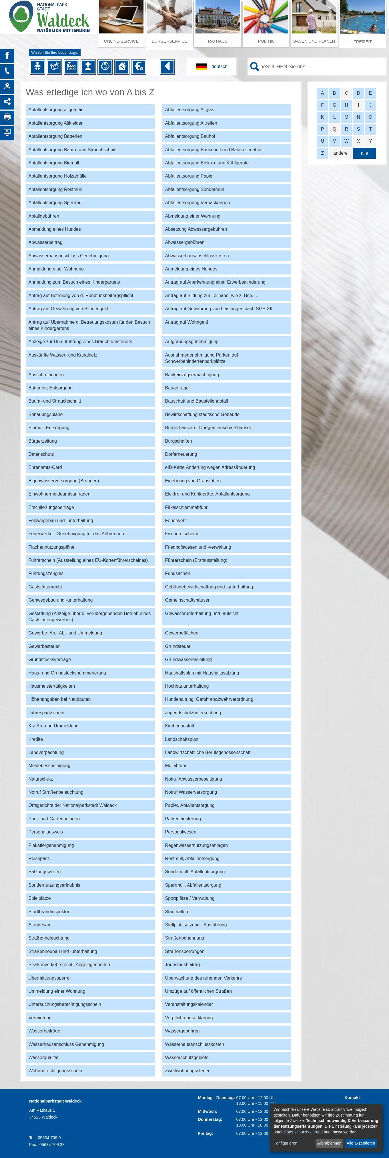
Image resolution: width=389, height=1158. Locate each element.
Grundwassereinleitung (188, 659)
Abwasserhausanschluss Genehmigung (68, 255)
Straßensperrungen (184, 951)
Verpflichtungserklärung (189, 1017)
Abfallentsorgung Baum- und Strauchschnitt (72, 149)
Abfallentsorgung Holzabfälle (57, 176)
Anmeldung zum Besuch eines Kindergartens (74, 282)
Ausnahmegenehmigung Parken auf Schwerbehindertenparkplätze (201, 358)
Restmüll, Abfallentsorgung (192, 858)
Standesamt (40, 924)
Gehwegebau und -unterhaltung (60, 600)
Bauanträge (177, 387)
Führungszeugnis (45, 573)
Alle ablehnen (329, 1143)
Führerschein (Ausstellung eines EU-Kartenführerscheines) (88, 560)
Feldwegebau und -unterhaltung (60, 520)
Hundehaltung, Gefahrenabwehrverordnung (209, 699)
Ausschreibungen (46, 374)
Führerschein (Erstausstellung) (196, 560)
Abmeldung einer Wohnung (192, 216)
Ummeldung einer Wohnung (56, 991)
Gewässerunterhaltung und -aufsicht (201, 613)
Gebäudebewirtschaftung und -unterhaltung (209, 586)
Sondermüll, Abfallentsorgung (195, 871)
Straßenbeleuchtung (48, 938)
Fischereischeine (182, 533)
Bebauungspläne (45, 414)
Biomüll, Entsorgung (48, 427)
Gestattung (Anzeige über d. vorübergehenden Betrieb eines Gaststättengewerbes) (89, 616)
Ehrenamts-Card (45, 467)
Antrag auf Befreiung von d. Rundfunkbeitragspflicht (80, 295)
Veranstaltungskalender (189, 1004)
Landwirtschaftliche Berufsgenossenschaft (207, 752)
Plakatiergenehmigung (51, 845)
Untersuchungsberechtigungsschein (64, 1004)
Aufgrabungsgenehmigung (192, 341)
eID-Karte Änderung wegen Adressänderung (210, 467)
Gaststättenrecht (45, 586)
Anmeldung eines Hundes (191, 268)
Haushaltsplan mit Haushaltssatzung (202, 672)
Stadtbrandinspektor (48, 911)
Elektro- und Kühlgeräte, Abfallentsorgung (207, 494)
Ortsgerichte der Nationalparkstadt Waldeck (72, 805)
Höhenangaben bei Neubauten (59, 699)
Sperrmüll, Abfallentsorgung (193, 885)
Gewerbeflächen (181, 632)
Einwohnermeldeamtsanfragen (59, 494)
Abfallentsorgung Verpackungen (197, 202)
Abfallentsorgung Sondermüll (194, 189)
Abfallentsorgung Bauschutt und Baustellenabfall (214, 149)
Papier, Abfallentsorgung (189, 805)
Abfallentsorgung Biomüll (53, 162)
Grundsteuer (177, 646)
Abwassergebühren (184, 242)
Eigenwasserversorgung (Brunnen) (63, 480)
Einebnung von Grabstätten (193, 480)
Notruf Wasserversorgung (191, 792)
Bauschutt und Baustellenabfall (196, 401)
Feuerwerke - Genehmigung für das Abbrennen (76, 533)
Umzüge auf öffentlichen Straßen (198, 991)
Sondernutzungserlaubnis (54, 885)
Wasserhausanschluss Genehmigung (66, 1044)
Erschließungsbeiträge (51, 507)
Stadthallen (176, 911)
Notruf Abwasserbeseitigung (193, 779)
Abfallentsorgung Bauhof (190, 136)
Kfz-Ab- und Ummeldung (53, 725)
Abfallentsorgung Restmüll (55, 189)
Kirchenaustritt (179, 725)
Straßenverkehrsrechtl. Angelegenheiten (69, 964)
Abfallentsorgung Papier (189, 176)
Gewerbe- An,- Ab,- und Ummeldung (65, 632)
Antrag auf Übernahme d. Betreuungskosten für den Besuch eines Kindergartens (89, 325)
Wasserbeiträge (44, 1030)
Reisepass (39, 858)
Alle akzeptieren (361, 1143)
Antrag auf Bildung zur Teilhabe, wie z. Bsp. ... (211, 295)
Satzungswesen (44, 871)
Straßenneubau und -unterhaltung (62, 951)
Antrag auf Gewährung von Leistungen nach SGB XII (218, 308)
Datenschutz (41, 454)
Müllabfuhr (175, 765)
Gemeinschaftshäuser (187, 600)
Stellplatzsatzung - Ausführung (196, 924)
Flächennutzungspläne (51, 547)
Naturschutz (40, 779)
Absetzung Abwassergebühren (196, 229)
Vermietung (39, 1017)
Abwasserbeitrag (45, 242)
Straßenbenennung (184, 938)
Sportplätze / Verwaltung (189, 898)
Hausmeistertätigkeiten (51, 686)
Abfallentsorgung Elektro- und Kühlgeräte (207, 162)
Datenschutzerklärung (303, 1132)
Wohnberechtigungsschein (55, 1070)
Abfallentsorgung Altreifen (191, 123)
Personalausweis (45, 831)
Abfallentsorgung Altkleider (55, 123)
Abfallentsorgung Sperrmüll (55, 202)
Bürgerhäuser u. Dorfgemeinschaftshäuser (208, 427)
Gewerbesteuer (43, 646)
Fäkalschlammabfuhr (186, 507)
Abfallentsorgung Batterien (55, 136)
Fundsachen (177, 573)
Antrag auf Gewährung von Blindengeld (68, 308)
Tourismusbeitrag (182, 964)
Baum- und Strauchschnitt (54, 401)
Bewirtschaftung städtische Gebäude (202, 414)
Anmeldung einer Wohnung (56, 268)
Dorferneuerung (181, 454)
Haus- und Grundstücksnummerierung (67, 672)
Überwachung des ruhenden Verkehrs (203, 978)
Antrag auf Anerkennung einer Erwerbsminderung (215, 282)
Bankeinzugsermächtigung (192, 374)
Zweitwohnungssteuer (187, 1070)
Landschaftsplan (181, 739)
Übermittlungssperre (48, 978)
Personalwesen (180, 831)
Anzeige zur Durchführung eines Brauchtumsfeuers (80, 341)
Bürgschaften (178, 441)
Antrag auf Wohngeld (186, 322)
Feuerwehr (176, 520)
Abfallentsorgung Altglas (189, 109)
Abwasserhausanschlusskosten (197, 255)
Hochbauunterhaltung (187, 686)
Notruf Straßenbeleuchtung (55, 792)
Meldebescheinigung (49, 765)
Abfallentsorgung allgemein (55, 109)
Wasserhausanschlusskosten (194, 1044)
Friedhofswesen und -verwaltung (198, 547)
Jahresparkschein (46, 712)
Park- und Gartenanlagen (54, 818)
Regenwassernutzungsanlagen (196, 845)
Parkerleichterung (183, 818)
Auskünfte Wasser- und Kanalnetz (62, 355)
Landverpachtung (46, 752)
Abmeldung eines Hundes (54, 229)
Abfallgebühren (43, 216)
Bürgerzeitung (42, 441)
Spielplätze (39, 898)
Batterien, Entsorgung (50, 387)
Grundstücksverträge (49, 659)
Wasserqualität (43, 1057)
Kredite (35, 739)
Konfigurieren (285, 1143)
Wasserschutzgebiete (186, 1057)
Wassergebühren (182, 1030)
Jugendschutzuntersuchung (193, 712)
